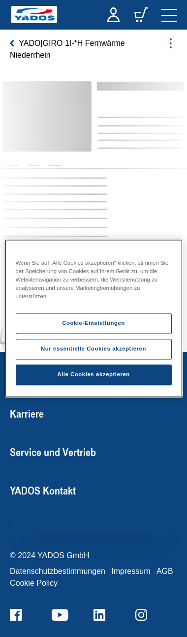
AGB (164, 571)
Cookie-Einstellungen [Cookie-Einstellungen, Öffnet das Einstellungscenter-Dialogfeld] (93, 323)
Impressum (130, 571)
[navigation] (169, 15)
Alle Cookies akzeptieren (93, 375)
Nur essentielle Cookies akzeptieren (93, 349)
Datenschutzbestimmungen (57, 571)
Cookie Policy (34, 583)
